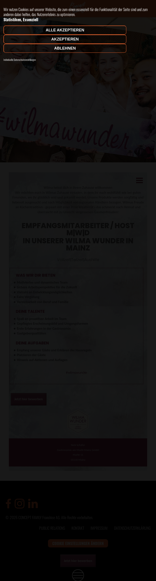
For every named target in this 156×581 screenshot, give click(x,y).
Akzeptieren (65, 39)
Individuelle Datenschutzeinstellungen (19, 59)
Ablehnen (65, 48)
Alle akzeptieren (65, 30)
